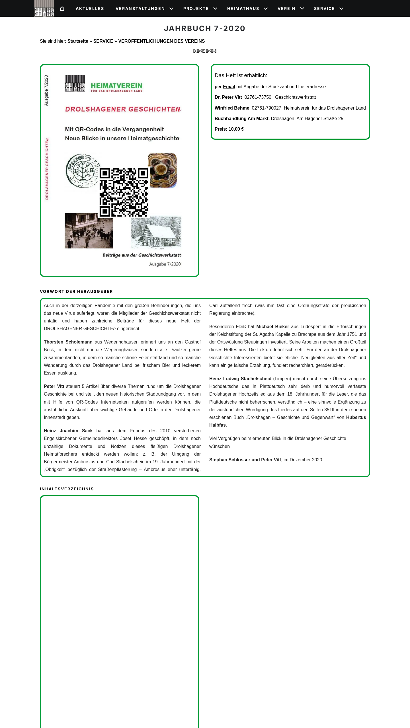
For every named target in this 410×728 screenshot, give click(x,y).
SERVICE (103, 41)
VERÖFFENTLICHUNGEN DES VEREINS (161, 41)
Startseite (77, 41)
